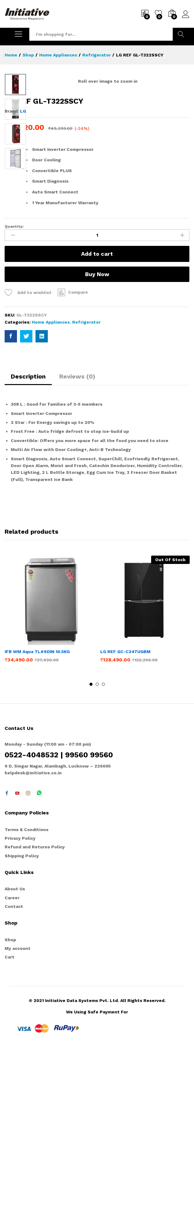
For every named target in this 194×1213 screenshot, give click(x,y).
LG (23, 274)
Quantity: (14, 389)
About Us (15, 1051)
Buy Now (97, 437)
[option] (15, 84)
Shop (10, 1102)
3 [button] (103, 847)
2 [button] (97, 847)
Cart (9, 1120)
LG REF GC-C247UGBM (125, 814)
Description (28, 539)
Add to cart (97, 417)
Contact (14, 1069)
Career (12, 1060)
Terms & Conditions (26, 992)
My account (18, 1111)
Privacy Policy (20, 1001)
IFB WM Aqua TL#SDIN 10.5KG (37, 814)
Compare (78, 455)
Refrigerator (86, 485)
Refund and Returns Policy (35, 1010)
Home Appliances (51, 485)
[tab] (28, 542)
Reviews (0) (77, 539)
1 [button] (91, 847)
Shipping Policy (22, 1018)
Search (181, 34)
